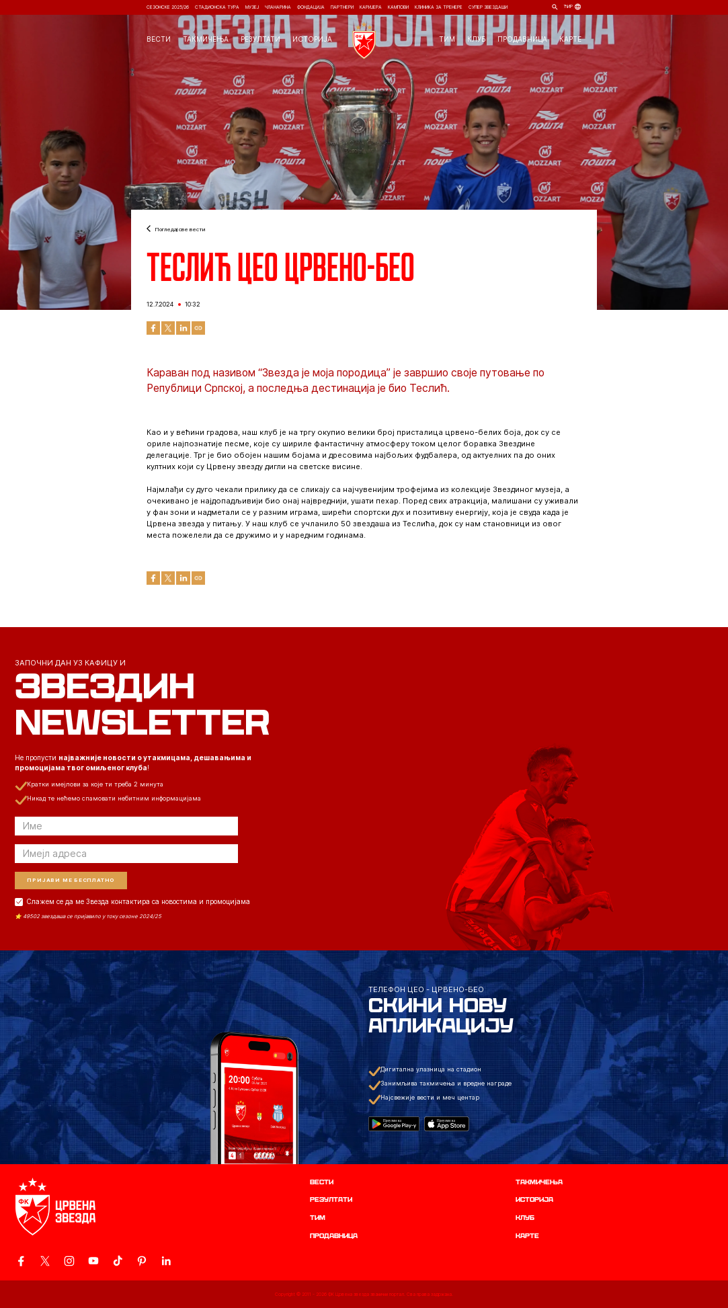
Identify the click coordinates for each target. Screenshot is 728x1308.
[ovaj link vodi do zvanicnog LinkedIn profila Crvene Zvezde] (166, 1261)
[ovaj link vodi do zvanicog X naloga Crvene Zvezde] (45, 1261)
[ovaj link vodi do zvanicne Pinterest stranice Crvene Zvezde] (142, 1261)
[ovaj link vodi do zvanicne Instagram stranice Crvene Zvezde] (69, 1261)
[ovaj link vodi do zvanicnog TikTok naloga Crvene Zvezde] (118, 1261)
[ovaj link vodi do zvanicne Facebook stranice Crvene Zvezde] (21, 1261)
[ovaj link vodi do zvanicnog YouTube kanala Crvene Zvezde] (93, 1261)
